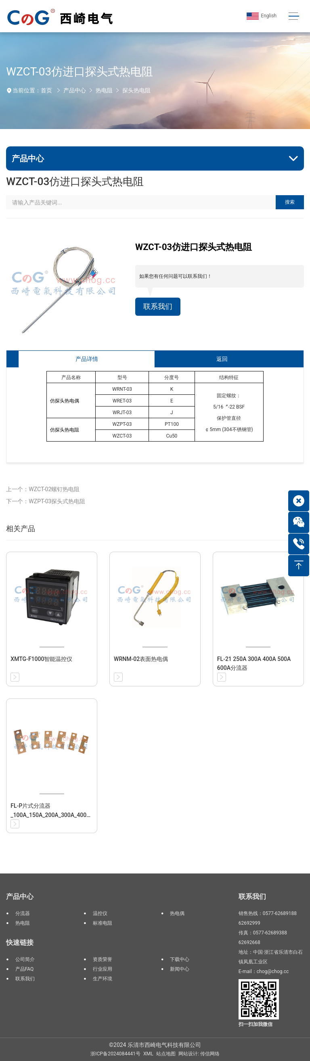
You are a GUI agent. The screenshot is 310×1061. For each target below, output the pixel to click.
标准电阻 (102, 923)
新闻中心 (179, 969)
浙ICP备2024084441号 (115, 1054)
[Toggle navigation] (294, 16)
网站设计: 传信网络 (199, 1054)
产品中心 (74, 90)
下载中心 (179, 959)
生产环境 (102, 979)
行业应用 (102, 969)
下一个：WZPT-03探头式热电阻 (45, 501)
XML (148, 1054)
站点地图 (166, 1054)
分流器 (22, 913)
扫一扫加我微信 (255, 1024)
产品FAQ (24, 969)
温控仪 (100, 913)
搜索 (290, 202)
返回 (222, 359)
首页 (46, 90)
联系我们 (157, 306)
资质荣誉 (102, 959)
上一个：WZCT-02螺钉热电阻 (43, 489)
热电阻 (104, 90)
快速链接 (20, 942)
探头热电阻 (136, 90)
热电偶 (177, 913)
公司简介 (25, 959)
